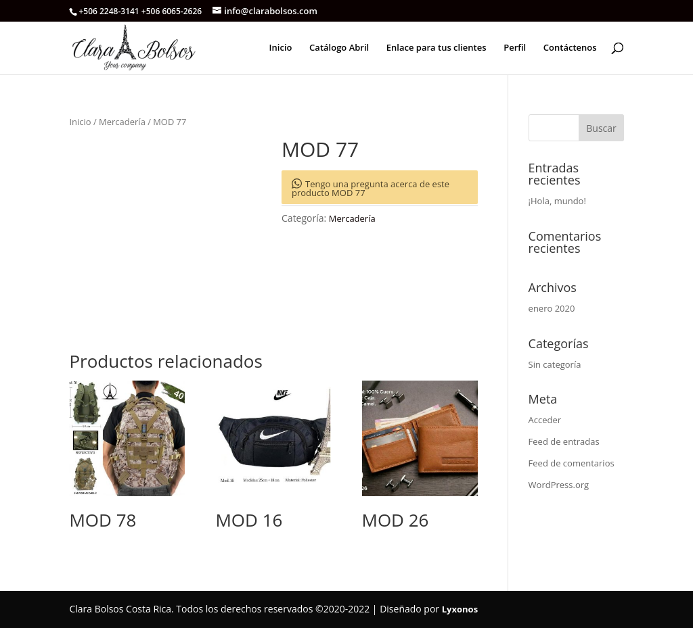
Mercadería (122, 122)
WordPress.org (559, 485)
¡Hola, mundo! (557, 201)
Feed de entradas (564, 441)
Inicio (280, 48)
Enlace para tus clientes (436, 48)
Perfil (515, 48)
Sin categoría (555, 364)
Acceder (545, 420)
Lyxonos (460, 609)
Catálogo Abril (339, 48)
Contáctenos (570, 48)
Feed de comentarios (571, 463)
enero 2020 (552, 308)
